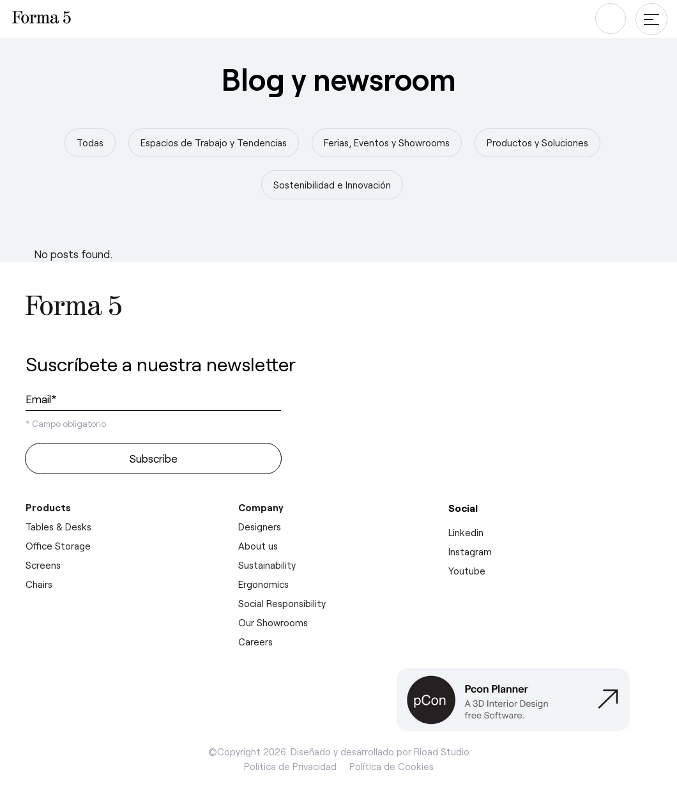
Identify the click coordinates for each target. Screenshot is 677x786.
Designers (259, 526)
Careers (255, 641)
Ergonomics (263, 584)
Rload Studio (441, 751)
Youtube (466, 570)
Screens (43, 565)
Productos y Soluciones (537, 142)
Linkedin (465, 532)
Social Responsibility (282, 603)
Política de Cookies (391, 766)
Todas (90, 142)
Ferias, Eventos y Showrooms (387, 142)
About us (258, 545)
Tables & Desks (58, 526)
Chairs (39, 584)
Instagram (470, 551)
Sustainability (267, 565)
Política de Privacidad (290, 766)
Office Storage (58, 545)
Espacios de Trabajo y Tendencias (214, 142)
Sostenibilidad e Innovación (332, 184)
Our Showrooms (273, 622)
